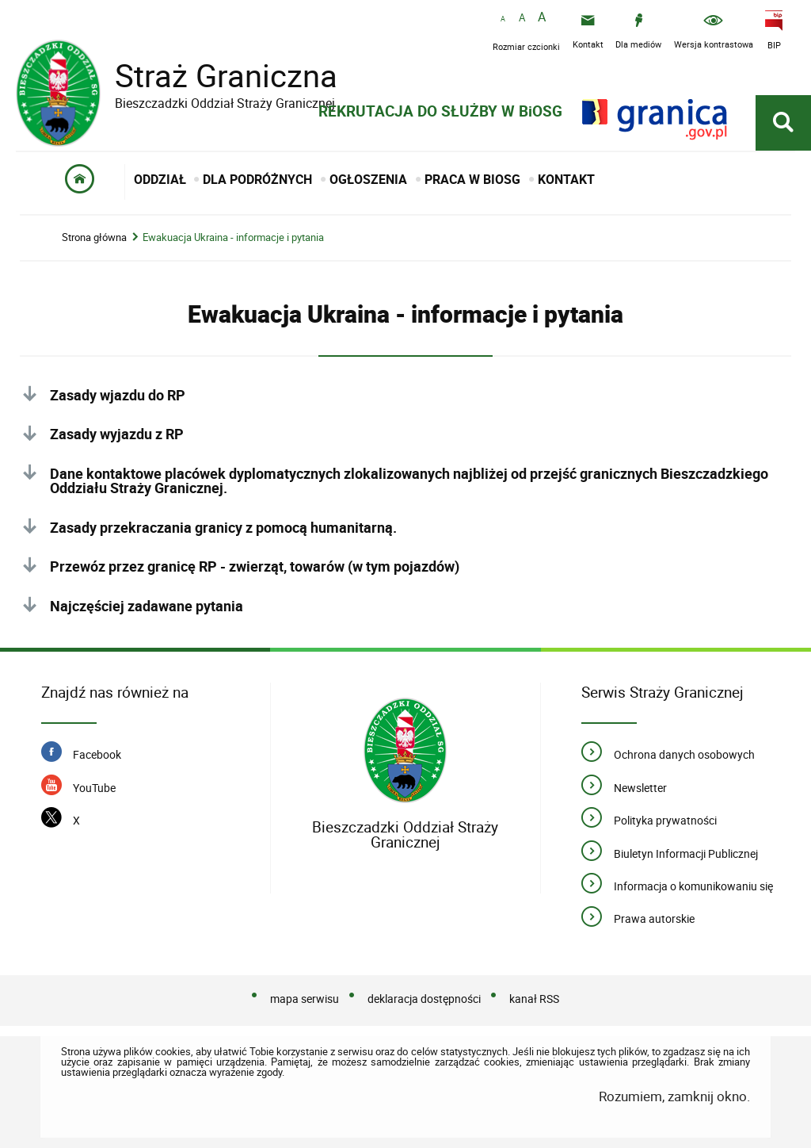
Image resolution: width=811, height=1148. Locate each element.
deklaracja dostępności (424, 998)
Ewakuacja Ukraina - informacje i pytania (233, 237)
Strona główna (94, 237)
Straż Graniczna (214, 76)
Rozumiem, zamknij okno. (674, 1096)
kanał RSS (534, 998)
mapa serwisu (304, 998)
